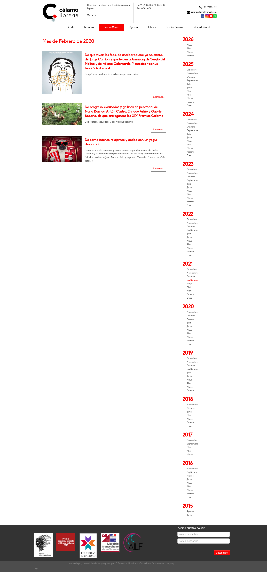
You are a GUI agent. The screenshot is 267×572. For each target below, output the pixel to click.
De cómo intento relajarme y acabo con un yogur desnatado (121, 142)
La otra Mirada (111, 27)
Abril (189, 48)
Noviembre (192, 73)
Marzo (190, 52)
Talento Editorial (201, 27)
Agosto (190, 319)
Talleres (152, 27)
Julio (189, 84)
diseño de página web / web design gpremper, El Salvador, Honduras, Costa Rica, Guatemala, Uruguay (121, 563)
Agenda (133, 27)
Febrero (190, 55)
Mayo (189, 45)
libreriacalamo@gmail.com (204, 12)
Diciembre (192, 69)
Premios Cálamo (174, 27)
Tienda (70, 27)
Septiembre (192, 80)
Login (36, 569)
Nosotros (89, 27)
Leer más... (158, 96)
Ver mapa (91, 15)
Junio (189, 87)
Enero (189, 105)
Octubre (191, 77)
